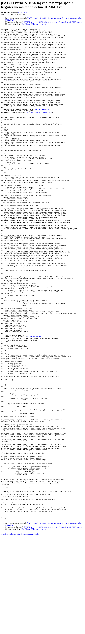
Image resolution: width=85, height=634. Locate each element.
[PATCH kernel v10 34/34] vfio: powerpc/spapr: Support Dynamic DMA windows (53, 22)
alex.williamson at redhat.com (39, 129)
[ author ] (44, 24)
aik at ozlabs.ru (23, 12)
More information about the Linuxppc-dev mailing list (20, 632)
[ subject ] (36, 24)
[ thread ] (29, 24)
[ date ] (23, 24)
